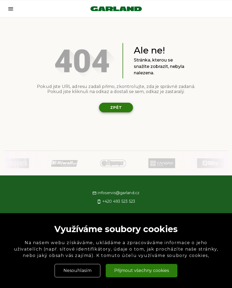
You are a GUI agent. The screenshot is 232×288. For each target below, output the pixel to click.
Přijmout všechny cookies (141, 270)
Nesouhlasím (77, 270)
